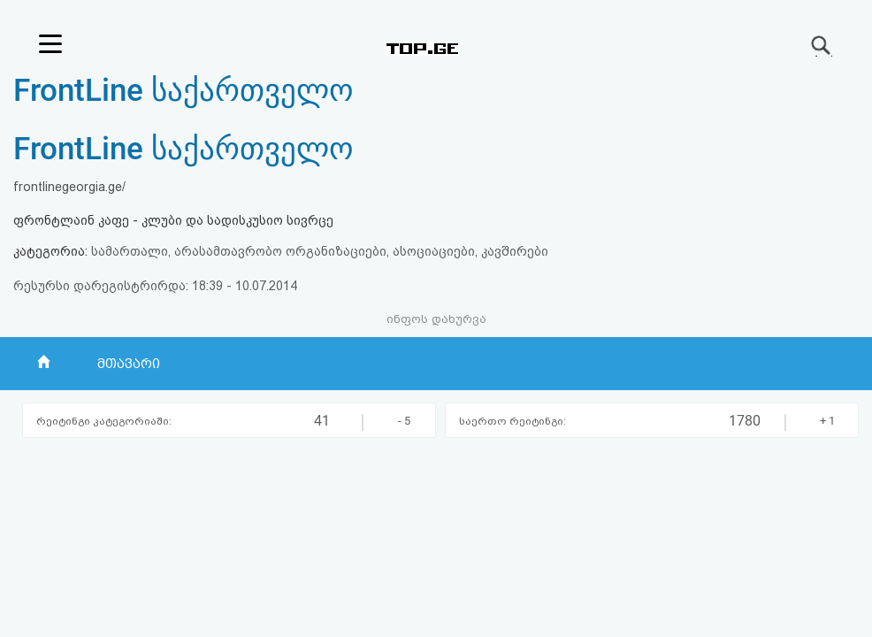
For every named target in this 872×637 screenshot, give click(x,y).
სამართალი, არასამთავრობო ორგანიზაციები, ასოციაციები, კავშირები (319, 251)
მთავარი (128, 364)
